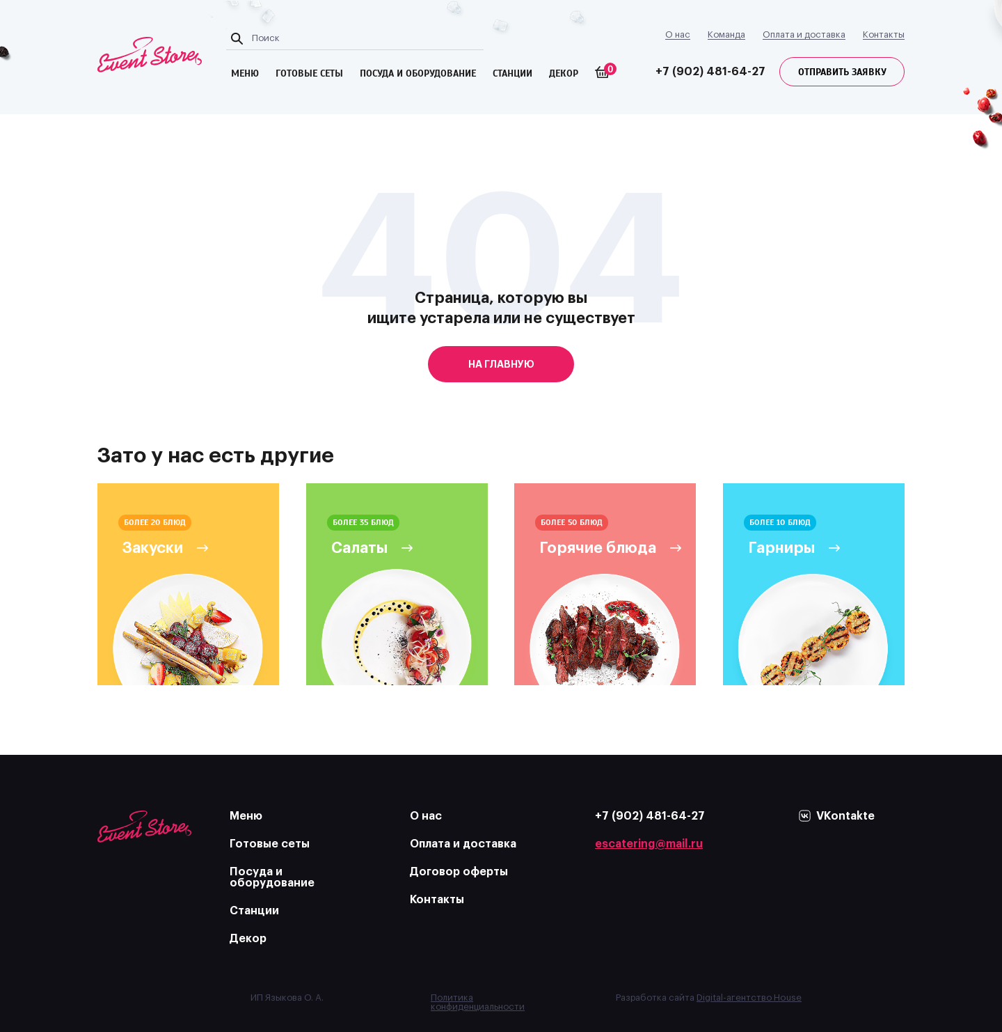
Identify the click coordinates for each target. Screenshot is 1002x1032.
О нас (677, 34)
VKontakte (845, 816)
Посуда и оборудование (272, 877)
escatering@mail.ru (649, 844)
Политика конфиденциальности (478, 1002)
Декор (563, 73)
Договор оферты (459, 871)
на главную (501, 364)
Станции (512, 73)
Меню (246, 816)
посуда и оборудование (418, 73)
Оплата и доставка (804, 34)
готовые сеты (309, 73)
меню (245, 73)
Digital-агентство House (749, 997)
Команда (726, 34)
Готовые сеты (270, 844)
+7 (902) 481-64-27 (710, 71)
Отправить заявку (842, 72)
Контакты (884, 34)
